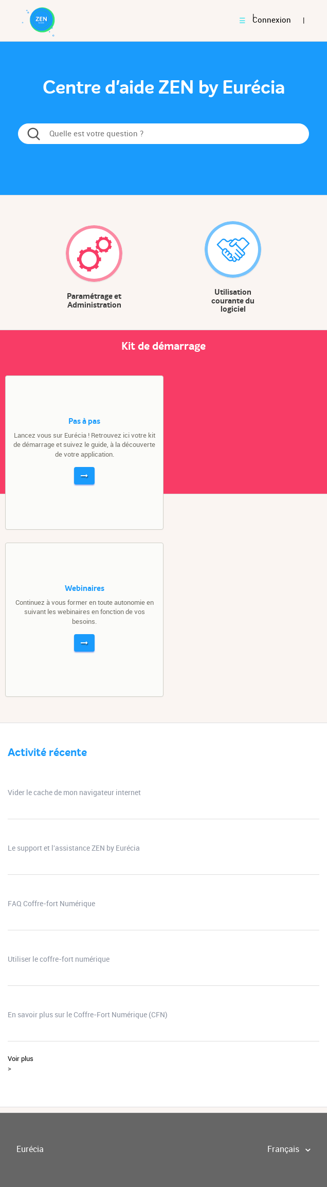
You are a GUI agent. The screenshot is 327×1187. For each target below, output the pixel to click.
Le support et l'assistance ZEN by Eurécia (74, 848)
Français (284, 1149)
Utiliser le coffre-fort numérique (59, 959)
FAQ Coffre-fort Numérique (51, 904)
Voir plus (20, 1059)
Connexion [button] (271, 20)
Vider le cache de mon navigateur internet (74, 792)
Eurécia (30, 1149)
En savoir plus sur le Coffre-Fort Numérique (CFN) (88, 1015)
